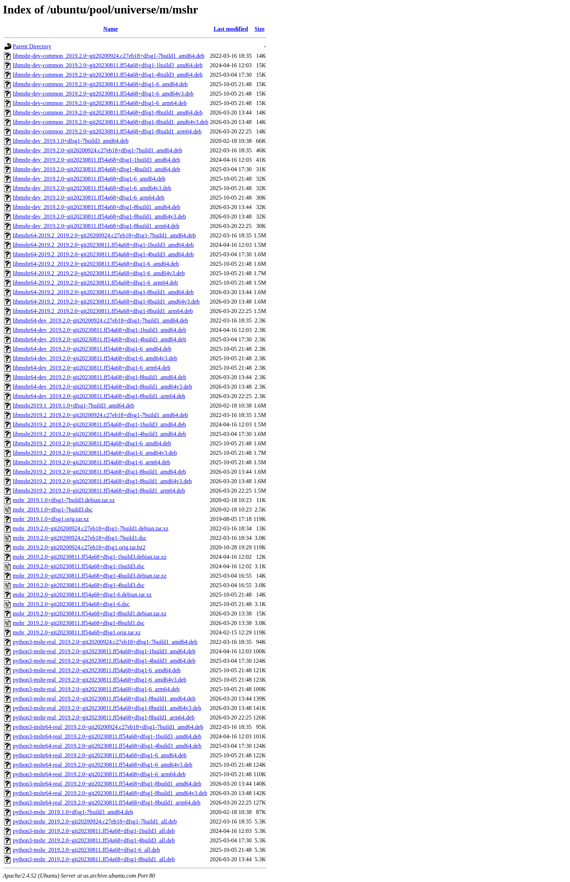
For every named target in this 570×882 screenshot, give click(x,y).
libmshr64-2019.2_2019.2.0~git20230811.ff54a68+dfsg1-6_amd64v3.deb (99, 273)
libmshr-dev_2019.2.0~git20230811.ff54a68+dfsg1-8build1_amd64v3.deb (99, 216)
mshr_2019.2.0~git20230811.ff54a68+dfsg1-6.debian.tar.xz (82, 595)
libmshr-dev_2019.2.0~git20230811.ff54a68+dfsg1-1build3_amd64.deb (96, 160)
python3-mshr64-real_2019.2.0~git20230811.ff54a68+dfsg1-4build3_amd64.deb (107, 746)
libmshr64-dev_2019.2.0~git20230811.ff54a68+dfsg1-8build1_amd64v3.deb (102, 387)
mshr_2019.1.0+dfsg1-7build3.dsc (53, 509)
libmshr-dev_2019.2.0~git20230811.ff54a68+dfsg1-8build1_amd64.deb (96, 207)
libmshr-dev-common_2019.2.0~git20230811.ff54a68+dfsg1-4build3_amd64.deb (107, 75)
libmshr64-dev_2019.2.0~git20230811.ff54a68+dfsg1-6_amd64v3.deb (95, 358)
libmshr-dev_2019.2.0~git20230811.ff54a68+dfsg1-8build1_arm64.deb (96, 226)
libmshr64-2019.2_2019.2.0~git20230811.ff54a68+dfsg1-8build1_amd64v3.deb (106, 301)
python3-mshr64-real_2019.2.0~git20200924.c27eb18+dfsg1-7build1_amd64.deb (108, 727)
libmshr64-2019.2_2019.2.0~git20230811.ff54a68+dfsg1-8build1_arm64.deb (103, 311)
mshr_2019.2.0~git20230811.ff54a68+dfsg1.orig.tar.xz (77, 632)
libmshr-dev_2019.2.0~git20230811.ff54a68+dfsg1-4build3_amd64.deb (96, 169)
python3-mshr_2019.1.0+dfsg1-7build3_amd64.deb (73, 812)
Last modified (230, 29)
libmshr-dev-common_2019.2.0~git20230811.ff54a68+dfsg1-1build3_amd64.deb (107, 65)
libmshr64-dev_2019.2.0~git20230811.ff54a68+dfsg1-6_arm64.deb (91, 368)
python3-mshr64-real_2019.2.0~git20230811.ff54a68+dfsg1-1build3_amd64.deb (107, 736)
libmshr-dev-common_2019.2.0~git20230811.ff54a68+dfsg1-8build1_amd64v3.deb (110, 122)
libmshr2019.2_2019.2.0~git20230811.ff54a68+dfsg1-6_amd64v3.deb (95, 453)
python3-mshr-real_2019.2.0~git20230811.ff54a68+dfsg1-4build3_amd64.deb (104, 661)
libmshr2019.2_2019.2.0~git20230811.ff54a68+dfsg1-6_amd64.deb (92, 443)
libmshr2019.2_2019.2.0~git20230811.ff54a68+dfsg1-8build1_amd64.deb (99, 472)
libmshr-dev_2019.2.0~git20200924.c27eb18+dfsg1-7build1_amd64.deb (97, 150)
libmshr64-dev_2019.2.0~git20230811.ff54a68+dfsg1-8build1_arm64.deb (99, 396)
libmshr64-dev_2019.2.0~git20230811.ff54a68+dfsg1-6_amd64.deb (92, 349)
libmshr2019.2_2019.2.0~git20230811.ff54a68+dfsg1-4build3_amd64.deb (99, 434)
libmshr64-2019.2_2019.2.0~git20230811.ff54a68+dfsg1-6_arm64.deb (95, 283)
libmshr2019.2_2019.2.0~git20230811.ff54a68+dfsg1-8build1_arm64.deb (99, 491)
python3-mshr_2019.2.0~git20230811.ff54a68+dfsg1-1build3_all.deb (94, 831)
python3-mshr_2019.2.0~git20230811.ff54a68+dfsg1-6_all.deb (86, 850)
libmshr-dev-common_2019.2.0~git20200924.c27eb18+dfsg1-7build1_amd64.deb (109, 56)
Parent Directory (32, 46)
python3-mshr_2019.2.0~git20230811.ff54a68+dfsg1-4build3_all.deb (94, 840)
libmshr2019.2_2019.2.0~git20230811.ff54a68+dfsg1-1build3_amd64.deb (99, 424)
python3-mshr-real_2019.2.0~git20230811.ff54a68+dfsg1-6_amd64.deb (97, 670)
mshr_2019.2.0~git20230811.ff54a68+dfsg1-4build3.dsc (79, 585)
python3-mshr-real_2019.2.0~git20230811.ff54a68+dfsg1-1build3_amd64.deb (104, 651)
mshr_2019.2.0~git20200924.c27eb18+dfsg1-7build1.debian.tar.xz (90, 528)
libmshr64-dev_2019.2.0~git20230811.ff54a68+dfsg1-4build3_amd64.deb (99, 339)
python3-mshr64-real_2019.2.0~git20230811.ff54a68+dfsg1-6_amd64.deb (99, 755)
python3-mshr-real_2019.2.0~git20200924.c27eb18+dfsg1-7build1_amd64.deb (105, 642)
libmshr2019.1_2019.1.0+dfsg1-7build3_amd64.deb (73, 405)
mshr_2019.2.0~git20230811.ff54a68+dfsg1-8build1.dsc (79, 623)
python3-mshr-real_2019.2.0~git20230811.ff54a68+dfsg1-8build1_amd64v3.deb (107, 708)
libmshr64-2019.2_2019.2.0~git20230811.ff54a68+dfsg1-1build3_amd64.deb (103, 245)
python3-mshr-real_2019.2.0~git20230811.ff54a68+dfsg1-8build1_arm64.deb (103, 717)
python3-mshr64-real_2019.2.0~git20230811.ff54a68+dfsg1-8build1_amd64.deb (107, 784)
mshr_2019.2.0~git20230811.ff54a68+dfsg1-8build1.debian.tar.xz (89, 613)
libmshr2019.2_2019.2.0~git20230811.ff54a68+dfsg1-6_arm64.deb (91, 462)
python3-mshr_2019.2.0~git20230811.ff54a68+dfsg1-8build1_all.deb (94, 859)
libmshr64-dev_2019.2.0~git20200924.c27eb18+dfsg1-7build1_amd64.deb (100, 320)
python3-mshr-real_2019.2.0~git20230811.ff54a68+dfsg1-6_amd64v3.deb (99, 680)
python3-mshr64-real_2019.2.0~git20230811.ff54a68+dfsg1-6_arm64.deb (99, 774)
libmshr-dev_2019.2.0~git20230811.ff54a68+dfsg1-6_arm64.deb (88, 198)
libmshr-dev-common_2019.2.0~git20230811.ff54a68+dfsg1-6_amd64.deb (100, 84)
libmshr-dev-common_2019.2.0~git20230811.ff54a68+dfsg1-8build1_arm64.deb (107, 131)
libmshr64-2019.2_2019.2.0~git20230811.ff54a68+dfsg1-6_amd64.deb (96, 264)
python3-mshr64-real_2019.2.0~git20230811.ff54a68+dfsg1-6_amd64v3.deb (102, 765)
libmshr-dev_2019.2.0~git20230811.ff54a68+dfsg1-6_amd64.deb (89, 179)
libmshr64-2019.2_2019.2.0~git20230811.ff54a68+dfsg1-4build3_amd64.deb (103, 254)
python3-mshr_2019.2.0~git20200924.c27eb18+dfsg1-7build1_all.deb (95, 821)
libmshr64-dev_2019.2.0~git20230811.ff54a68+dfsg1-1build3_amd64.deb (99, 330)
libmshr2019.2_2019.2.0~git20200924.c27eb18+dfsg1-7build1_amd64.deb (100, 415)
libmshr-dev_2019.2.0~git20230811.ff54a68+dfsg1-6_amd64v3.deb (92, 188)
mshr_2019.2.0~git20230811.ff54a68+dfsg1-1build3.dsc (79, 566)
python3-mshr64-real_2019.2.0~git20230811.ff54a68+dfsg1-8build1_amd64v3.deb (110, 793)
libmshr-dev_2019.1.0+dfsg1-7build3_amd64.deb (70, 141)
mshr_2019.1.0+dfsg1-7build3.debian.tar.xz (64, 500)
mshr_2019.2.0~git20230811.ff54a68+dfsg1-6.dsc (71, 604)
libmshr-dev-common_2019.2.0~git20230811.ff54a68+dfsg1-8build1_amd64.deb (107, 112)
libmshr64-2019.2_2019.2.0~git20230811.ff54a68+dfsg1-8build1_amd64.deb (103, 292)
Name (110, 29)
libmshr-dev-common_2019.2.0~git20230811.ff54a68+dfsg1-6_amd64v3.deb (103, 94)
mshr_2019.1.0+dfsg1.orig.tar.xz (51, 519)
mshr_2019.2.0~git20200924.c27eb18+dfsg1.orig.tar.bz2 (79, 547)
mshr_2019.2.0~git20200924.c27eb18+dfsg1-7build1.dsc (79, 538)
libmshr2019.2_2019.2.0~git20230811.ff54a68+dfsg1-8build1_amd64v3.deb (102, 481)
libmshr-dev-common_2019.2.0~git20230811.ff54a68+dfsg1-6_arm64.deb (100, 103)
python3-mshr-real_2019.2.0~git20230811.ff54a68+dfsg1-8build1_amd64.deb (104, 698)
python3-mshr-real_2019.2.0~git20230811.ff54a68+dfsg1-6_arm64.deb (96, 689)
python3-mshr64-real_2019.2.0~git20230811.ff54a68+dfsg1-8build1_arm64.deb (106, 802)
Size (259, 29)
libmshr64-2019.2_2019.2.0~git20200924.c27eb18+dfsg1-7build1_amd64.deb (104, 235)
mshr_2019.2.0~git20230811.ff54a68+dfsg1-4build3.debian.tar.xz (89, 576)
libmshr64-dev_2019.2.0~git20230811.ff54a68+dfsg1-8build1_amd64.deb (99, 377)
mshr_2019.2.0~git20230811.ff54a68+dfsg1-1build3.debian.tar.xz (89, 557)
